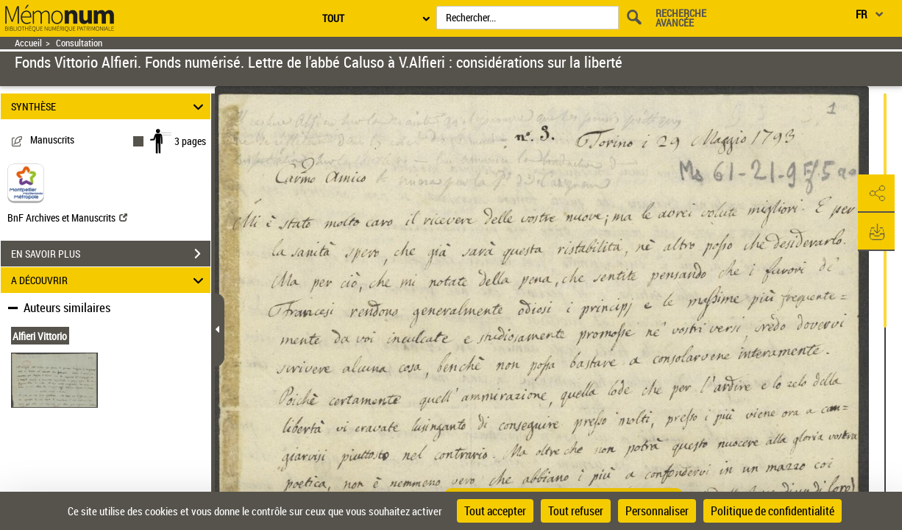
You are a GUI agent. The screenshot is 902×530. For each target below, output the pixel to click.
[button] (876, 193)
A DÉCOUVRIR (109, 280)
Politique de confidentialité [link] (772, 511)
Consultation (79, 43)
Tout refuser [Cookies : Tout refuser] (575, 511)
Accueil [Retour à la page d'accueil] (28, 43)
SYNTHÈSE (109, 106)
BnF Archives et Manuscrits (67, 218)
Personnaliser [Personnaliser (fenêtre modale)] (657, 511)
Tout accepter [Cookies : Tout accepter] (495, 511)
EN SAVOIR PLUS (110, 254)
